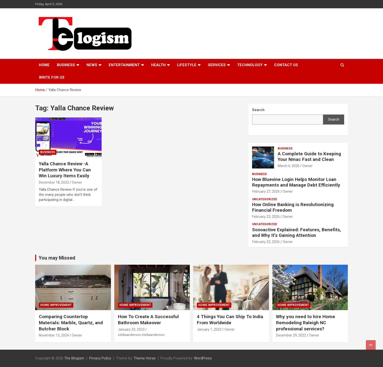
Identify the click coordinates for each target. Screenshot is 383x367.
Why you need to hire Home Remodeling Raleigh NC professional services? (305, 322)
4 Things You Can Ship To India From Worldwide (230, 319)
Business (66, 65)
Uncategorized (264, 199)
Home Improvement (56, 305)
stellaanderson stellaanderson (141, 335)
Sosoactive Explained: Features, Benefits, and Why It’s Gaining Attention (296, 232)
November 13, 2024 (54, 335)
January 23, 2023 (131, 329)
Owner (77, 182)
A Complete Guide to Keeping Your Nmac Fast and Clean (309, 156)
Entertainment (124, 65)
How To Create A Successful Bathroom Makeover (148, 319)
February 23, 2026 (266, 217)
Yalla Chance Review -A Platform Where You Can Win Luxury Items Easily (65, 169)
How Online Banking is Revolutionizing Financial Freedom (293, 207)
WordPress (203, 358)
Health (158, 65)
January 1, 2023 (209, 329)
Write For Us (51, 77)
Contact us (286, 65)
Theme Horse (145, 358)
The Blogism (74, 358)
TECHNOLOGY (250, 65)
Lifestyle (186, 65)
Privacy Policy (100, 358)
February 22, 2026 (266, 242)
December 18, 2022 (54, 182)
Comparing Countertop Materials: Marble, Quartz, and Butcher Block (71, 322)
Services (217, 65)
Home (44, 65)
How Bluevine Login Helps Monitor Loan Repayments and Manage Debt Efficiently (296, 182)
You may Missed (57, 258)
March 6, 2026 (288, 166)
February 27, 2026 (266, 191)
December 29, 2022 (291, 335)
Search (333, 119)
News (91, 65)
